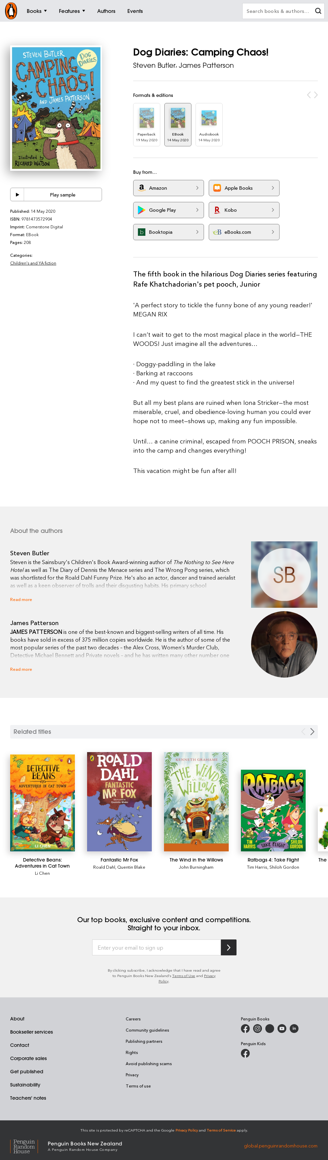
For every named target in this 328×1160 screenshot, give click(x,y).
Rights (132, 1052)
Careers (133, 1019)
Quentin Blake (131, 867)
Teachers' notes (28, 1098)
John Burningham (196, 867)
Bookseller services (31, 1032)
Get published (26, 1072)
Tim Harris (257, 867)
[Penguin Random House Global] (29, 1145)
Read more (21, 599)
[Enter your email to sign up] (157, 947)
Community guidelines (147, 1030)
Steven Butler (154, 65)
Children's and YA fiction (33, 263)
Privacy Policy (187, 1130)
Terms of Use (183, 975)
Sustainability (25, 1085)
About (17, 1019)
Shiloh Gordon (284, 867)
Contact (19, 1045)
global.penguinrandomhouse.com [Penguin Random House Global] (280, 1145)
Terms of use (138, 1086)
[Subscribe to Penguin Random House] (229, 947)
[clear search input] (318, 12)
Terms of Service (221, 1130)
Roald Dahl (104, 867)
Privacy (132, 1075)
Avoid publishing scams (149, 1063)
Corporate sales (28, 1058)
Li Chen (42, 873)
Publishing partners (144, 1041)
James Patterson (206, 65)
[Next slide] (312, 731)
